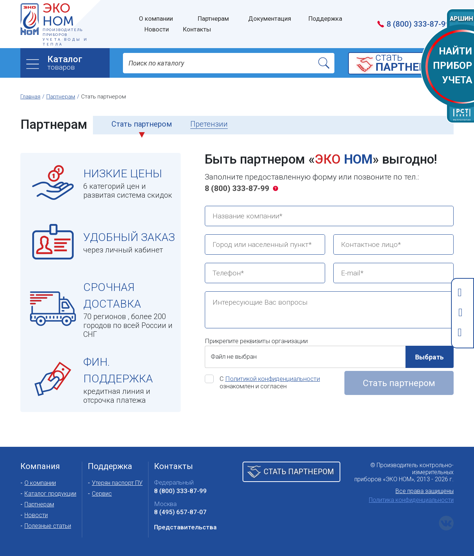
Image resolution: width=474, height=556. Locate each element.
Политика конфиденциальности (411, 499)
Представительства (185, 527)
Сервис (102, 493)
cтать (412, 63)
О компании (40, 482)
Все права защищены (424, 491)
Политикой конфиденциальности (272, 378)
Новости (36, 515)
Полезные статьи (47, 525)
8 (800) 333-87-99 (237, 188)
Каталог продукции (50, 493)
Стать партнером (399, 383)
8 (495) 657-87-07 (180, 512)
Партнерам (60, 96)
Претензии (209, 124)
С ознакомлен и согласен (270, 382)
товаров (78, 62)
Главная (30, 96)
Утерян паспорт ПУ (117, 482)
